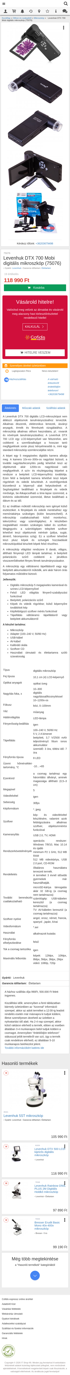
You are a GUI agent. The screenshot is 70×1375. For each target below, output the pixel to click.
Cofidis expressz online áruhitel (17, 1299)
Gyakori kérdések (10, 1318)
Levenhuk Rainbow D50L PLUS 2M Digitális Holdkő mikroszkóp (50, 1188)
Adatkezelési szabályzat (14, 1323)
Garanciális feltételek (12, 1333)
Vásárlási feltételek (11, 1309)
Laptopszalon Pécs (21, 371)
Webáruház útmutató (12, 1314)
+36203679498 (44, 243)
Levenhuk (16, 268)
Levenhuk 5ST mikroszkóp (23, 1116)
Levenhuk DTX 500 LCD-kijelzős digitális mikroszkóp (50, 1152)
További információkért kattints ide (24, 1047)
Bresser (39, 1233)
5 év (45, 1233)
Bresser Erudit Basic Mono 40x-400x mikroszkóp (47, 1225)
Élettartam (46, 268)
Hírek (4, 1338)
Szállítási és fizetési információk (17, 1328)
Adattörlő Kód (8, 1304)
